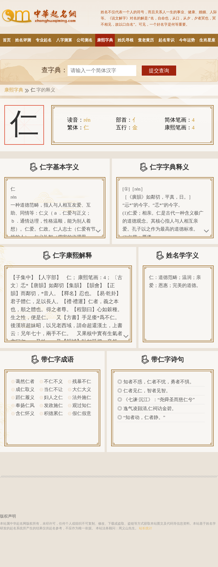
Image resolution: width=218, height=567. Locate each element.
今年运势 (188, 40)
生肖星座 (208, 40)
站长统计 (145, 528)
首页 (8, 40)
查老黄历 (147, 40)
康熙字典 (105, 40)
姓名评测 (24, 40)
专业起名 (44, 40)
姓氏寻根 (126, 40)
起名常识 (167, 40)
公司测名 (84, 40)
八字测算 (65, 40)
